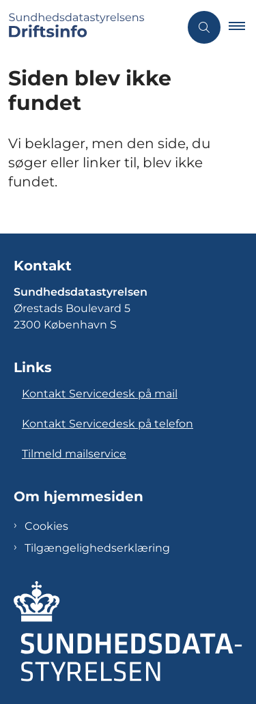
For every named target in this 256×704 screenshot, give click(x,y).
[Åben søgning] (204, 27)
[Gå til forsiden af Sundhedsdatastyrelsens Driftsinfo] (90, 27)
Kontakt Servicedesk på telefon (107, 423)
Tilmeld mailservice (74, 453)
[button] (242, 27)
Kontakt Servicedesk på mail (99, 393)
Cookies (46, 526)
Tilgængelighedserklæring (97, 547)
